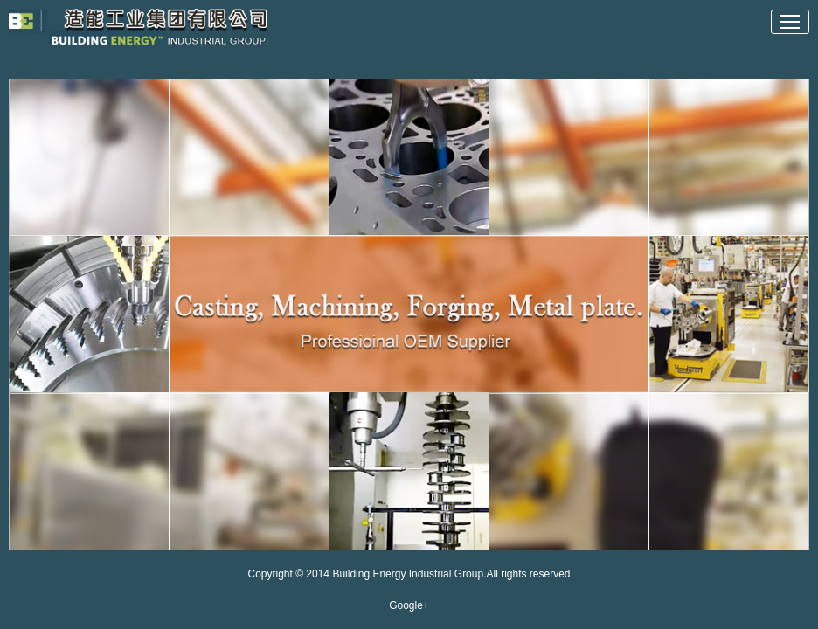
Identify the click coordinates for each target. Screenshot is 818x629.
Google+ (409, 605)
